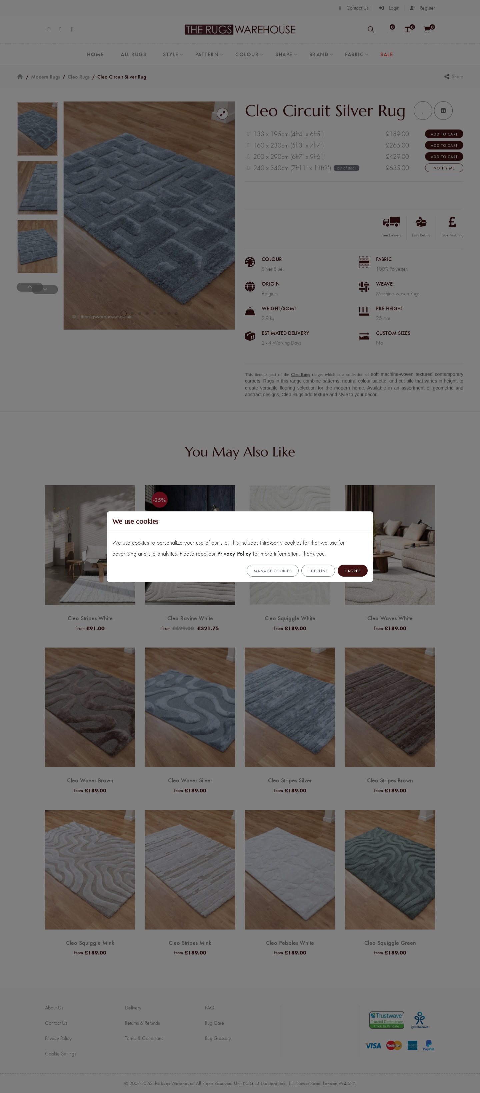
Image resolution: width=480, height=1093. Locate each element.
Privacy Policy (234, 553)
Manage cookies (273, 570)
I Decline (318, 570)
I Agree (353, 570)
